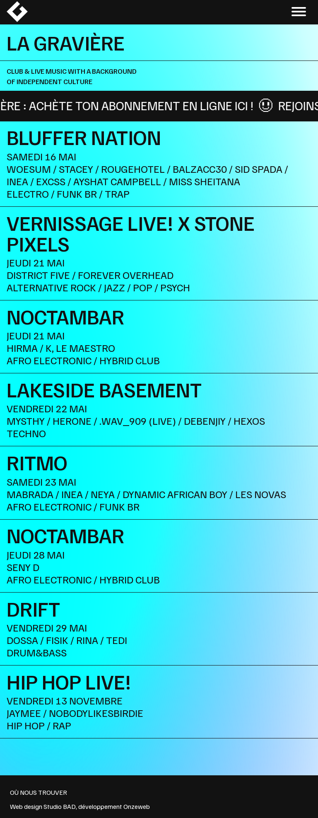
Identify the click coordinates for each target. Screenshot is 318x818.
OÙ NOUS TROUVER (38, 792)
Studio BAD (59, 806)
